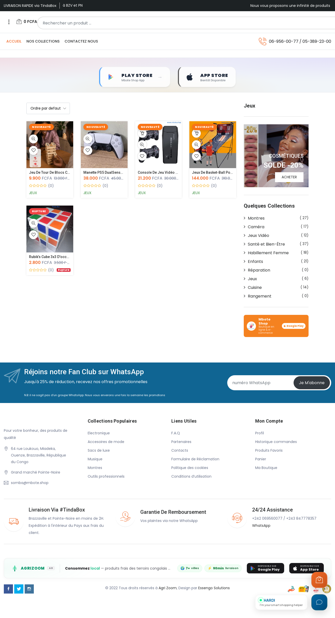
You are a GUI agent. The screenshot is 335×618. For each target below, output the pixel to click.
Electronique (99, 433)
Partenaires (181, 442)
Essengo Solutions (214, 588)
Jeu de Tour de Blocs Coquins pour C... (61, 173)
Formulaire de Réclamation (195, 459)
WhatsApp (261, 525)
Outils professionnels (106, 476)
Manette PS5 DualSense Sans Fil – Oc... (115, 173)
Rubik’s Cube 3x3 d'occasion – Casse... (61, 257)
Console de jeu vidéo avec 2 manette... (170, 173)
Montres (95, 468)
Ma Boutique (266, 468)
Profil (259, 433)
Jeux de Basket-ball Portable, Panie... (223, 173)
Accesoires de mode (106, 442)
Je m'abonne (312, 383)
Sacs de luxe (99, 450)
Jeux (33, 193)
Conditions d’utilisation (191, 476)
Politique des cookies (189, 468)
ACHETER (289, 177)
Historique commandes (276, 442)
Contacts (179, 450)
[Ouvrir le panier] (319, 580)
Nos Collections (42, 41)
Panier (260, 459)
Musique (95, 459)
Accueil (13, 41)
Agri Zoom (168, 588)
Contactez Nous (81, 41)
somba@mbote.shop (30, 483)
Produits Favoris (269, 450)
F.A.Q (175, 433)
